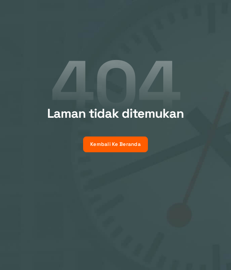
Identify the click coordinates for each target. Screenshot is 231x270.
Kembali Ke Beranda (115, 144)
